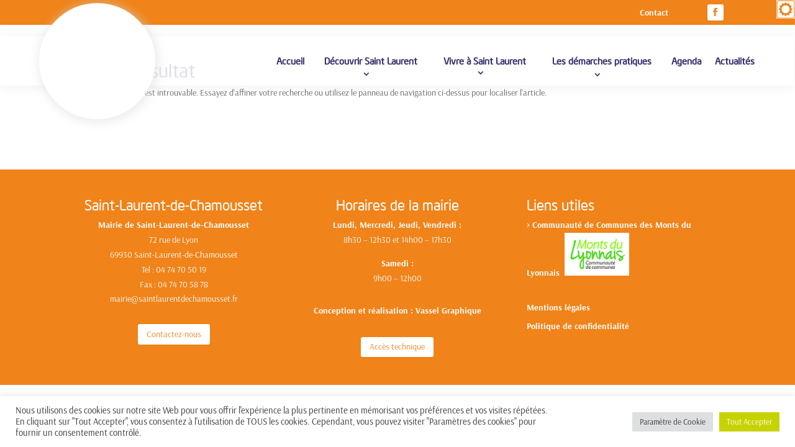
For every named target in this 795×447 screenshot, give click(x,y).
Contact (654, 13)
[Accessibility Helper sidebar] (785, 9)
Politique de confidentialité (578, 316)
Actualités (735, 68)
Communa (551, 214)
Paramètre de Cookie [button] (673, 422)
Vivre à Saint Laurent (484, 68)
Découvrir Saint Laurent (370, 68)
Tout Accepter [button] (749, 422)
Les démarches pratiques (602, 68)
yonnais (547, 262)
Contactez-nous (174, 323)
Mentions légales (558, 297)
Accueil (290, 68)
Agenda (686, 68)
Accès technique (397, 335)
